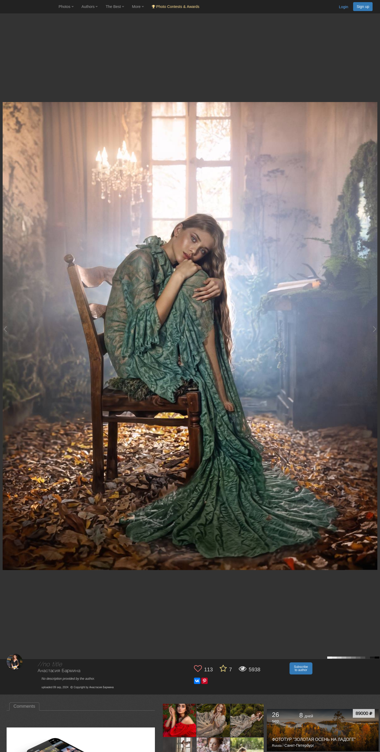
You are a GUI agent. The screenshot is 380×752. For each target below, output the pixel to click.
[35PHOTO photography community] (29, 6)
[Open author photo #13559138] (247, 720)
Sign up (363, 6)
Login (343, 7)
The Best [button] (115, 6)
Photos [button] (66, 6)
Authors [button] (90, 6)
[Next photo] (375, 329)
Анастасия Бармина (59, 671)
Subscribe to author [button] (301, 668)
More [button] (138, 6)
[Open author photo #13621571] (179, 720)
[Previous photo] (5, 329)
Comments (24, 706)
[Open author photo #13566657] (213, 720)
